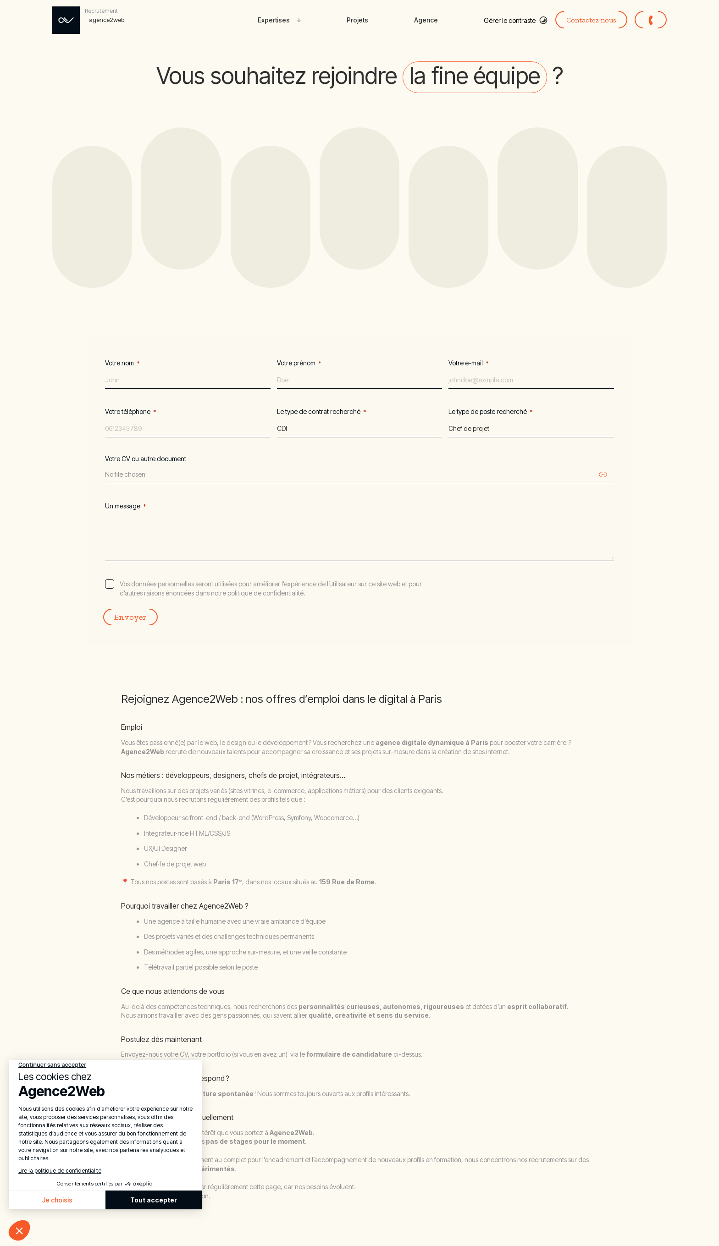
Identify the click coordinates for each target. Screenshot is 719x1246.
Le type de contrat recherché (321, 412)
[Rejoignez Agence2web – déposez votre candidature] (89, 20)
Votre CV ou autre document (145, 459)
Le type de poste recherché (490, 412)
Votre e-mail (468, 363)
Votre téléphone (130, 412)
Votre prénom (299, 363)
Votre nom (122, 363)
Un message (125, 506)
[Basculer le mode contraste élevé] (516, 20)
